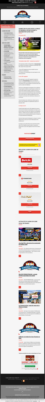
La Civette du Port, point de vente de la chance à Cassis (29, 306)
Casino (30, 212)
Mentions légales (11, 379)
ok (39, 401)
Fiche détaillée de (30, 139)
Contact (35, 379)
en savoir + (35, 401)
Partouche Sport (38, 63)
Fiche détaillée (29, 170)
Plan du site (31, 379)
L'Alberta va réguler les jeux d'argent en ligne (29, 337)
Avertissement (18, 379)
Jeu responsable (25, 379)
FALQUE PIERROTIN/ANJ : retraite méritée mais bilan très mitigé (28, 274)
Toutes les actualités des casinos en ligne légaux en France (30, 353)
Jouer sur (29, 168)
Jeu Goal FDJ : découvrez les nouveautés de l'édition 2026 (29, 243)
